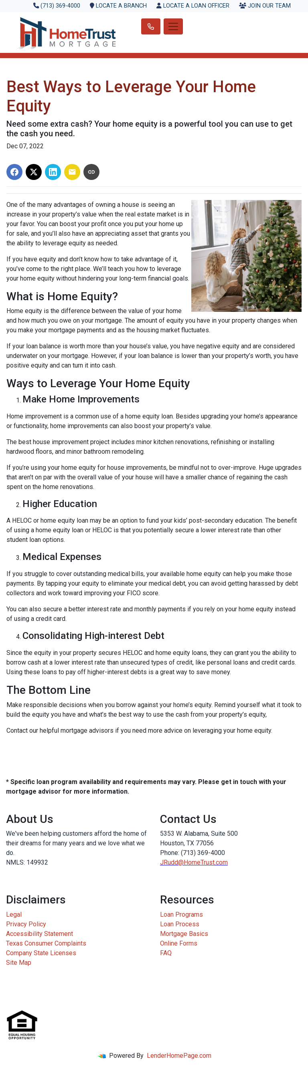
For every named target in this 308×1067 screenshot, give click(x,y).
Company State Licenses (41, 953)
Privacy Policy (26, 924)
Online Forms (178, 943)
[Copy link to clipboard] (91, 172)
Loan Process (179, 924)
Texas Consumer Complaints (46, 943)
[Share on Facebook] (14, 172)
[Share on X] (34, 172)
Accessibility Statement (39, 934)
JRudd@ (172, 862)
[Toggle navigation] (173, 26)
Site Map (18, 962)
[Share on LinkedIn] (53, 172)
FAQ (166, 953)
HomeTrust (199, 862)
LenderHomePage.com (179, 1055)
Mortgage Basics (184, 934)
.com (221, 862)
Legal (14, 914)
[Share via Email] (72, 172)
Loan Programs (181, 914)
